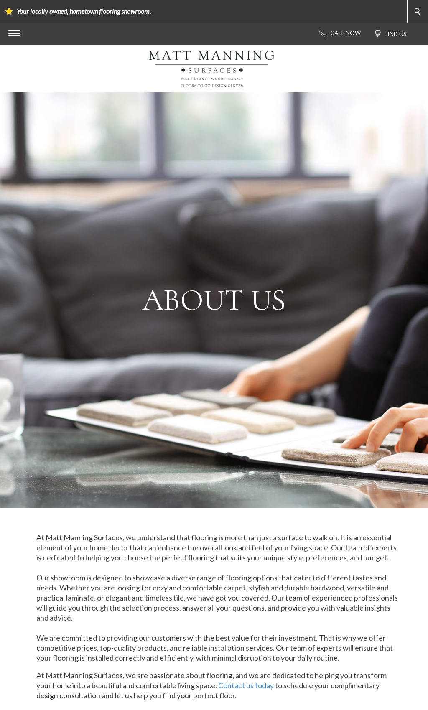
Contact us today (246, 685)
